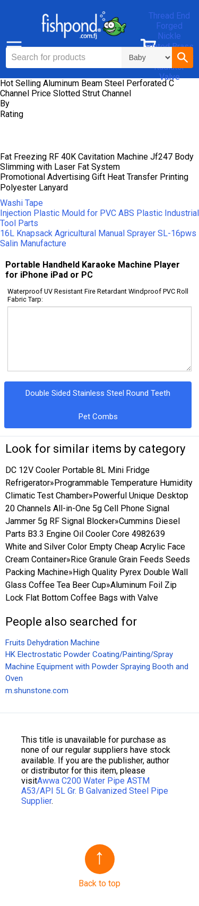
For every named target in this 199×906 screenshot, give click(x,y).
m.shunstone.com (36, 690)
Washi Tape (21, 203)
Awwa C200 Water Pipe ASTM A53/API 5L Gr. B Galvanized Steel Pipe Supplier (94, 791)
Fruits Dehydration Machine (52, 642)
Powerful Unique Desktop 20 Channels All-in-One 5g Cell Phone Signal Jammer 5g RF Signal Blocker (96, 508)
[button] (182, 57)
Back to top (99, 883)
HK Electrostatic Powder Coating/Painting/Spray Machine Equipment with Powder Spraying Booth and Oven (96, 666)
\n (147, 57)
